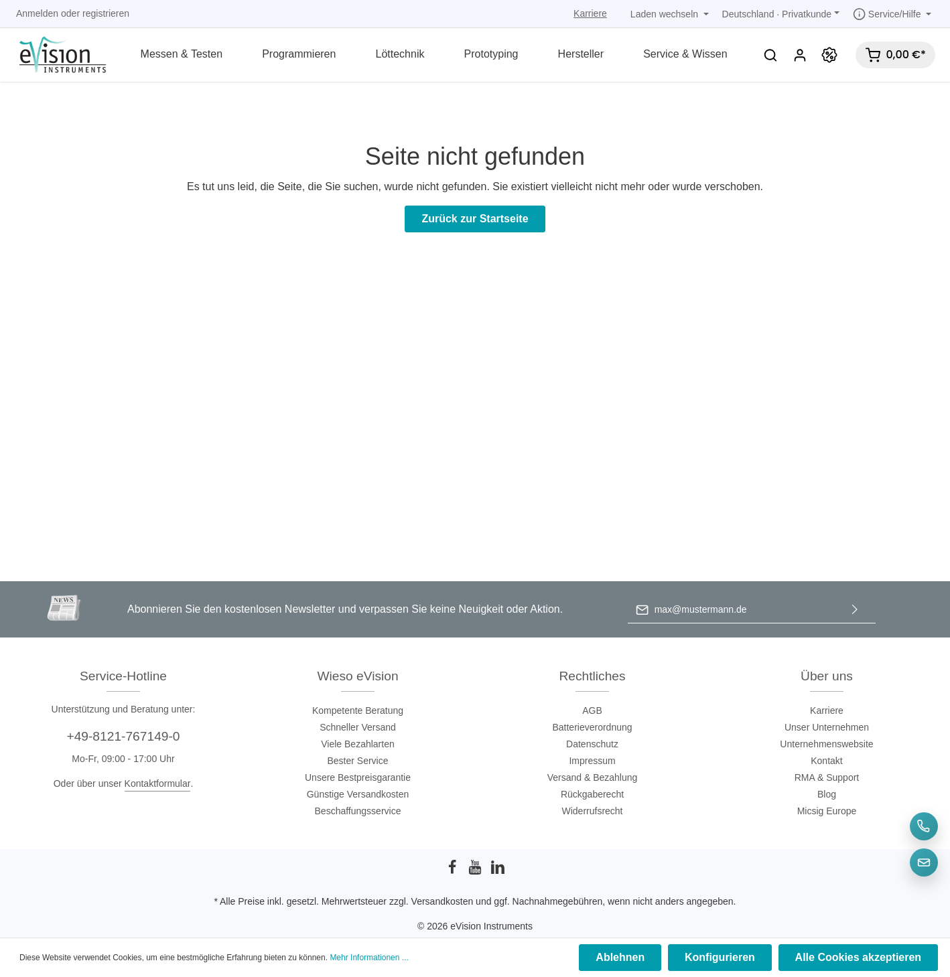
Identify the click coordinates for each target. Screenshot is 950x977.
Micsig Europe (827, 811)
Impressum (592, 760)
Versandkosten (442, 901)
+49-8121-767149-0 (123, 736)
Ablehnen (623, 958)
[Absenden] (855, 609)
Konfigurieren (722, 958)
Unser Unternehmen (827, 727)
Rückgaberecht (592, 794)
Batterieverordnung (592, 727)
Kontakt (826, 760)
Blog (826, 794)
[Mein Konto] (800, 55)
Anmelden (37, 13)
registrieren (105, 13)
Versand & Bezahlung (592, 777)
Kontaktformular (158, 783)
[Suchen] (770, 55)
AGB (592, 710)
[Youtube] (476, 871)
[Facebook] (453, 871)
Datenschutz (592, 744)
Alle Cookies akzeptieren (858, 958)
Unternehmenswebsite (826, 744)
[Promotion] (829, 55)
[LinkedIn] (497, 871)
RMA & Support (827, 777)
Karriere (590, 13)
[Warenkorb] (895, 55)
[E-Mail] (924, 862)
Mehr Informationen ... (369, 958)
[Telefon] (924, 826)
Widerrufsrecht (591, 811)
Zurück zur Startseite (474, 218)
